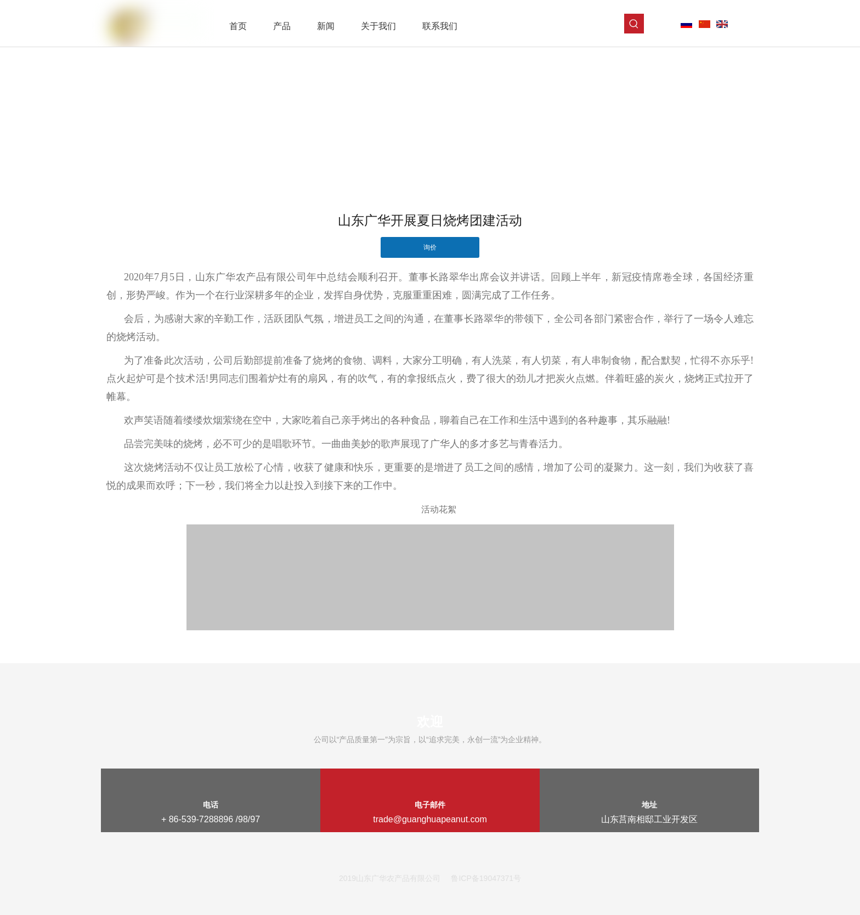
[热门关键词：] (634, 23)
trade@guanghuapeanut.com (430, 819)
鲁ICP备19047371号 (486, 878)
